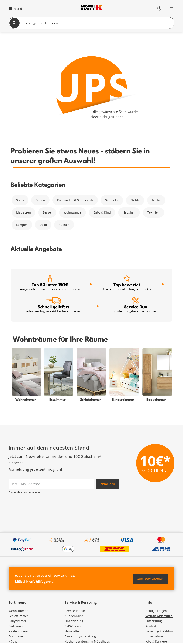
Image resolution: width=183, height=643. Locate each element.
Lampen (22, 225)
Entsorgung (153, 621)
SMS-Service (73, 626)
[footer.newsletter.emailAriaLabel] (51, 484)
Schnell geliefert (54, 305)
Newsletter (72, 631)
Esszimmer (16, 636)
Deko (43, 225)
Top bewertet (126, 283)
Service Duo (135, 305)
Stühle (135, 200)
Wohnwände (72, 212)
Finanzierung (74, 621)
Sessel (47, 212)
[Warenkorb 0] (172, 8)
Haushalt (129, 212)
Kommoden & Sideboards (75, 200)
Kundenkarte (74, 616)
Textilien (153, 212)
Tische (156, 200)
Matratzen (23, 212)
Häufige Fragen (156, 611)
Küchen (64, 225)
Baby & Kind (102, 212)
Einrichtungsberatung (80, 636)
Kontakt (150, 626)
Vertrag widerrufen (159, 616)
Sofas (20, 200)
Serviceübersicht (76, 611)
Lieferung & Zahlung (159, 631)
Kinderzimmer (19, 631)
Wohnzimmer (18, 611)
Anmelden (107, 484)
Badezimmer (18, 626)
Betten (40, 200)
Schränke (112, 200)
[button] (14, 8)
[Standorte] (159, 8)
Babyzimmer (17, 621)
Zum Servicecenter (150, 578)
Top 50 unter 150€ (50, 283)
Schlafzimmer (18, 616)
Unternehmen (155, 636)
